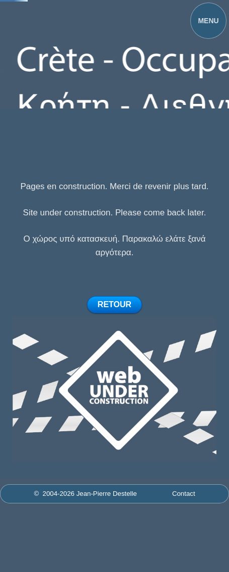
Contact (183, 493)
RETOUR (114, 304)
